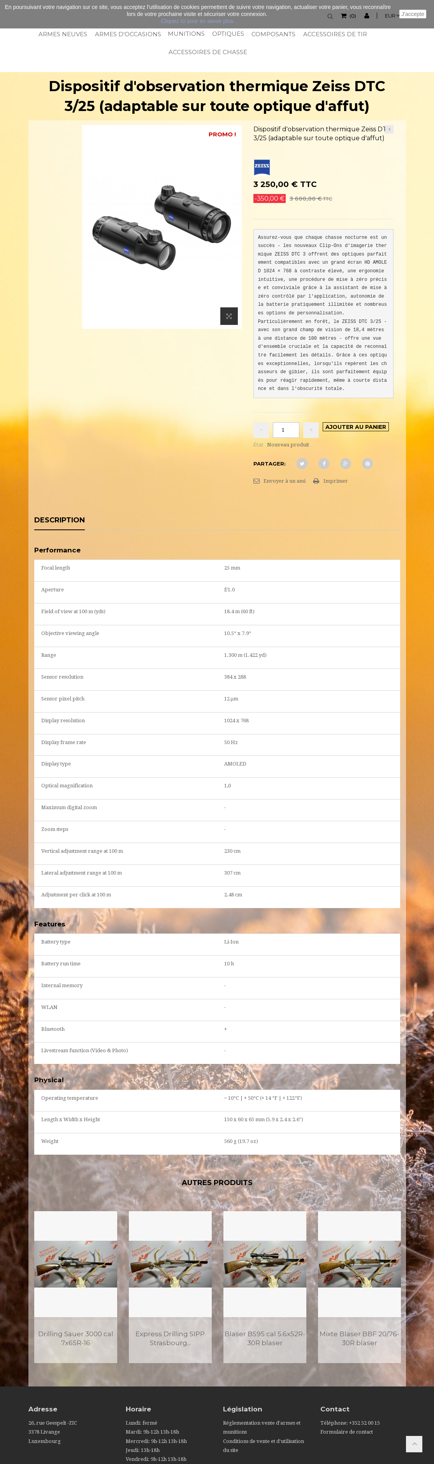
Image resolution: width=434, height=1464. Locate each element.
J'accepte (412, 14)
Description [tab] (59, 520)
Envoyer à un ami (285, 481)
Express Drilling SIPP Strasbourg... (170, 1338)
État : (259, 444)
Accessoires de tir (334, 34)
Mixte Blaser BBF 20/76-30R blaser (359, 1338)
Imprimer (335, 481)
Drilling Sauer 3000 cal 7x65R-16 (75, 1338)
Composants (273, 34)
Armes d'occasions (127, 34)
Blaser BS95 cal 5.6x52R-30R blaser (265, 1338)
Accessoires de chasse (207, 52)
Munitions (186, 33)
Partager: (269, 463)
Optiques (227, 33)
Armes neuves (62, 34)
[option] (75, 1287)
